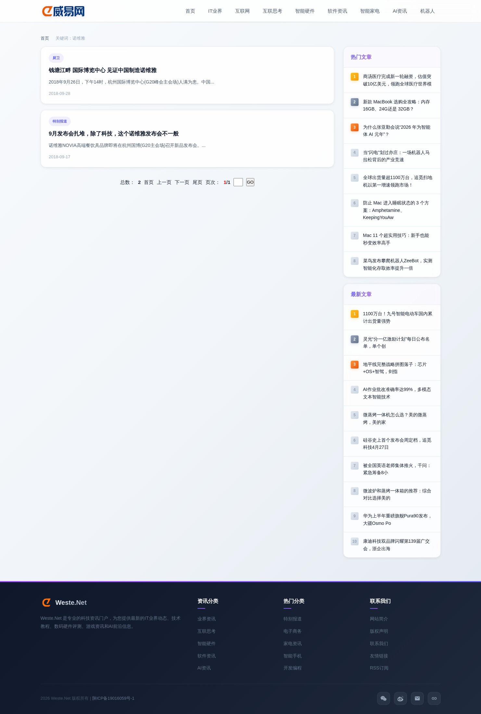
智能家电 (370, 11)
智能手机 (293, 655)
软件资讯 (337, 11)
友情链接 (379, 655)
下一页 (182, 182)
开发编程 (293, 667)
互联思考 (272, 11)
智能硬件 (305, 11)
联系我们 (379, 643)
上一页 (164, 182)
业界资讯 (206, 618)
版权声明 (379, 631)
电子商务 (293, 631)
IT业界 (215, 11)
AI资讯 (400, 11)
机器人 (427, 11)
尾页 (197, 182)
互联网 (242, 11)
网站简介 (379, 618)
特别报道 (293, 618)
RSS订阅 (379, 667)
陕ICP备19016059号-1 (113, 698)
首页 (190, 11)
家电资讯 (293, 643)
